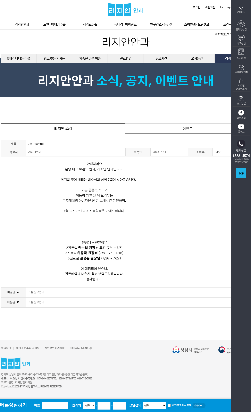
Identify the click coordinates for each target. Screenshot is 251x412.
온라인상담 (241, 25)
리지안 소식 (63, 128)
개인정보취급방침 (181, 405)
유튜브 (241, 128)
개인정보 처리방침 (54, 348)
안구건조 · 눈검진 (161, 24)
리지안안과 (22, 24)
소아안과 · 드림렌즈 (196, 24)
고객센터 (229, 24)
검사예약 (241, 54)
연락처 (76, 405)
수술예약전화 (241, 69)
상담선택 (135, 405)
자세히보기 (199, 405)
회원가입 (210, 7)
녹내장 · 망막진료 (125, 24)
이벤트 (187, 128)
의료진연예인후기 (241, 84)
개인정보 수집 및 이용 (27, 348)
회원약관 (6, 348)
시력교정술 (90, 24)
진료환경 (125, 58)
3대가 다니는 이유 (18, 58)
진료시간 (161, 58)
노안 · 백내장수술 (54, 24)
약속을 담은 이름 (90, 58)
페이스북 (241, 114)
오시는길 (241, 100)
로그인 (196, 7)
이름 (37, 405)
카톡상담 (241, 40)
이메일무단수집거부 (81, 348)
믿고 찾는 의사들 (54, 58)
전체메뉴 (241, 10)
